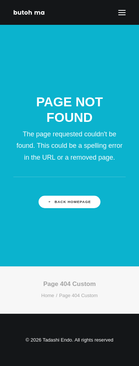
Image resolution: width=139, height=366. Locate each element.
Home (47, 295)
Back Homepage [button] (69, 202)
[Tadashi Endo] (29, 12)
